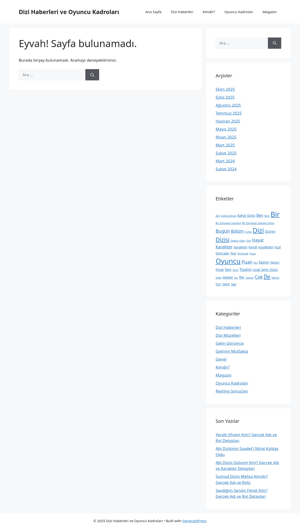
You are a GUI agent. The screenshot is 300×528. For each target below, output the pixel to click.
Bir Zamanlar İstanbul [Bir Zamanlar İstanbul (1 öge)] (228, 223)
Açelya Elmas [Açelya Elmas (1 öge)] (228, 215)
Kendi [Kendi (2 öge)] (252, 247)
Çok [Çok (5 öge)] (259, 277)
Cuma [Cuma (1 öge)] (248, 231)
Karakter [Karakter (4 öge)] (224, 247)
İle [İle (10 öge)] (267, 276)
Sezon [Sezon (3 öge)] (264, 262)
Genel (221, 359)
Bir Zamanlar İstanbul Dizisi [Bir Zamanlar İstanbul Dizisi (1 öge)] (258, 223)
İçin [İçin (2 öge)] (218, 284)
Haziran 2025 (228, 121)
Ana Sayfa (153, 11)
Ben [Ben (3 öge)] (259, 215)
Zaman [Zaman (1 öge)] (250, 277)
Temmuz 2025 (229, 113)
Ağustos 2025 (228, 105)
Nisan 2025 (226, 137)
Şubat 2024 (226, 169)
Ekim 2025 (225, 89)
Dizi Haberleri (182, 11)
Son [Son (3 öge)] (228, 269)
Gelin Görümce (230, 343)
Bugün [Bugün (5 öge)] (223, 231)
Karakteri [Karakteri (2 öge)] (240, 247)
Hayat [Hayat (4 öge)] (258, 240)
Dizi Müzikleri (228, 335)
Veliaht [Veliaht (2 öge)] (227, 277)
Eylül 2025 (225, 97)
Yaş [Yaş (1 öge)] (236, 277)
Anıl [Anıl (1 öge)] (218, 215)
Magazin (269, 11)
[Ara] (92, 74)
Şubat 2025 (226, 153)
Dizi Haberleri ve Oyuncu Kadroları (69, 12)
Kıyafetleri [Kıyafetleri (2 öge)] (266, 247)
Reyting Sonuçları (232, 391)
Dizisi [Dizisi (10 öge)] (222, 239)
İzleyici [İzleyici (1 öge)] (275, 277)
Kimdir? (209, 11)
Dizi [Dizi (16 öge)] (258, 230)
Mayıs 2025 (226, 129)
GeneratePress (195, 520)
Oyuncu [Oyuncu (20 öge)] (228, 261)
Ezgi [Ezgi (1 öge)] (248, 240)
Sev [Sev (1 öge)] (256, 262)
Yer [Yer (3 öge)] (241, 277)
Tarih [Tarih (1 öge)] (235, 270)
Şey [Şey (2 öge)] (233, 284)
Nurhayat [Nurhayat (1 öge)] (242, 253)
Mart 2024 (225, 161)
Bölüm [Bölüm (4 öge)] (237, 231)
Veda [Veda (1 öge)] (218, 277)
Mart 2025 (225, 145)
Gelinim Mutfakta (232, 351)
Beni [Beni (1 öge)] (267, 215)
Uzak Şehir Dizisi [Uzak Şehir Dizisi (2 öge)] (265, 269)
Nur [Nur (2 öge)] (233, 253)
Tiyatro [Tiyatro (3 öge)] (245, 269)
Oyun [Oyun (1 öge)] (252, 253)
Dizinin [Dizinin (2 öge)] (270, 231)
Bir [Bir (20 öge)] (275, 214)
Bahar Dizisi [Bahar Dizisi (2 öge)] (246, 215)
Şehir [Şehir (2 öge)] (226, 284)
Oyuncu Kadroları (239, 11)
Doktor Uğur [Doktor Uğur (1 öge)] (238, 240)
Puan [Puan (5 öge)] (247, 262)
